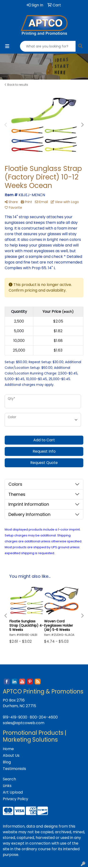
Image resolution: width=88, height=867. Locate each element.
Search (9, 779)
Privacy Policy (15, 799)
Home (8, 749)
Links (7, 785)
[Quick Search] (48, 46)
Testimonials (14, 768)
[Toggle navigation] (7, 46)
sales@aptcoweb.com (23, 723)
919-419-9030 (15, 717)
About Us (11, 755)
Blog (7, 762)
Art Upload (13, 792)
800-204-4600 (44, 717)
